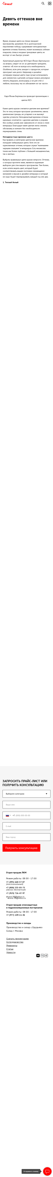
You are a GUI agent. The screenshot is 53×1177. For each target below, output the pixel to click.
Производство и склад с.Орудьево (24, 927)
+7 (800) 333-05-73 (15, 887)
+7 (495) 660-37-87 (15, 882)
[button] (49, 3)
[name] (27, 804)
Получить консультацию (21, 848)
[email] (27, 826)
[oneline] (27, 837)
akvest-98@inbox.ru (16, 898)
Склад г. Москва (14, 930)
